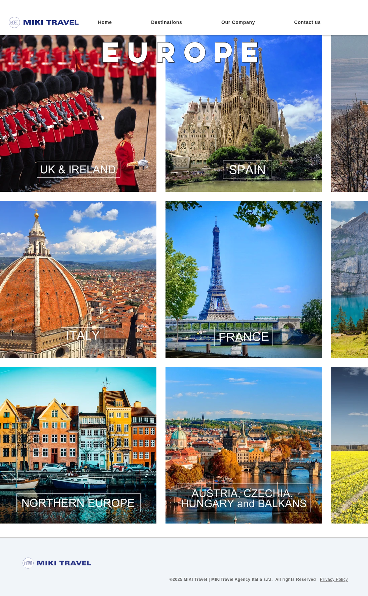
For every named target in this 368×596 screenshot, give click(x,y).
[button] (166, 22)
